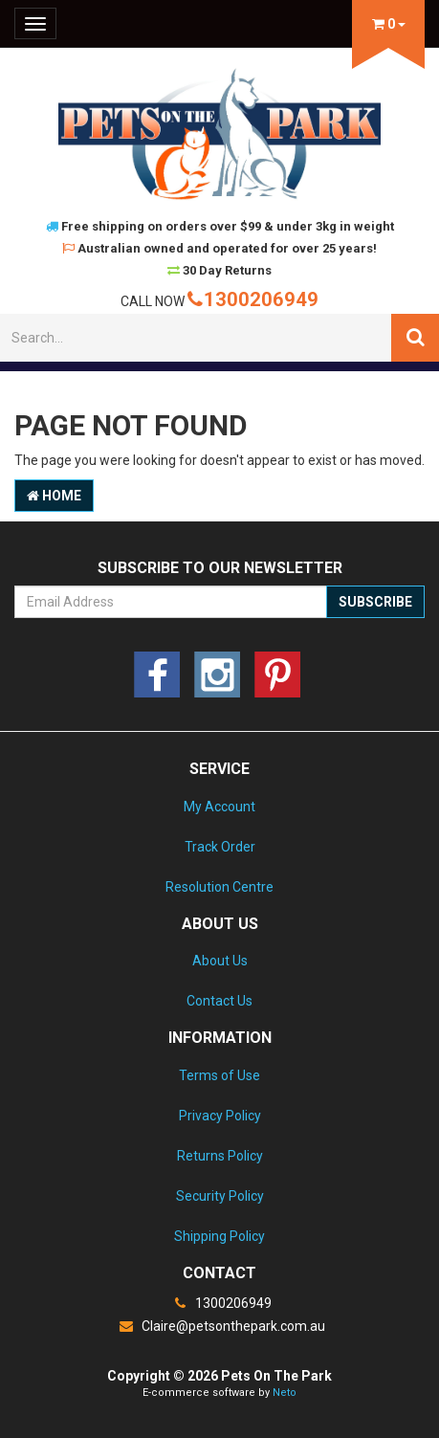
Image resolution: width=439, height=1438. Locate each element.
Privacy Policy (220, 1115)
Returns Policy (220, 1155)
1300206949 (252, 299)
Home (54, 495)
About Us (220, 960)
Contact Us (219, 1000)
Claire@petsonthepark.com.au (220, 1326)
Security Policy (220, 1196)
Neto (284, 1392)
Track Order (220, 846)
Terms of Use (219, 1075)
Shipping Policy (219, 1236)
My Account (219, 806)
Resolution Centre (219, 887)
